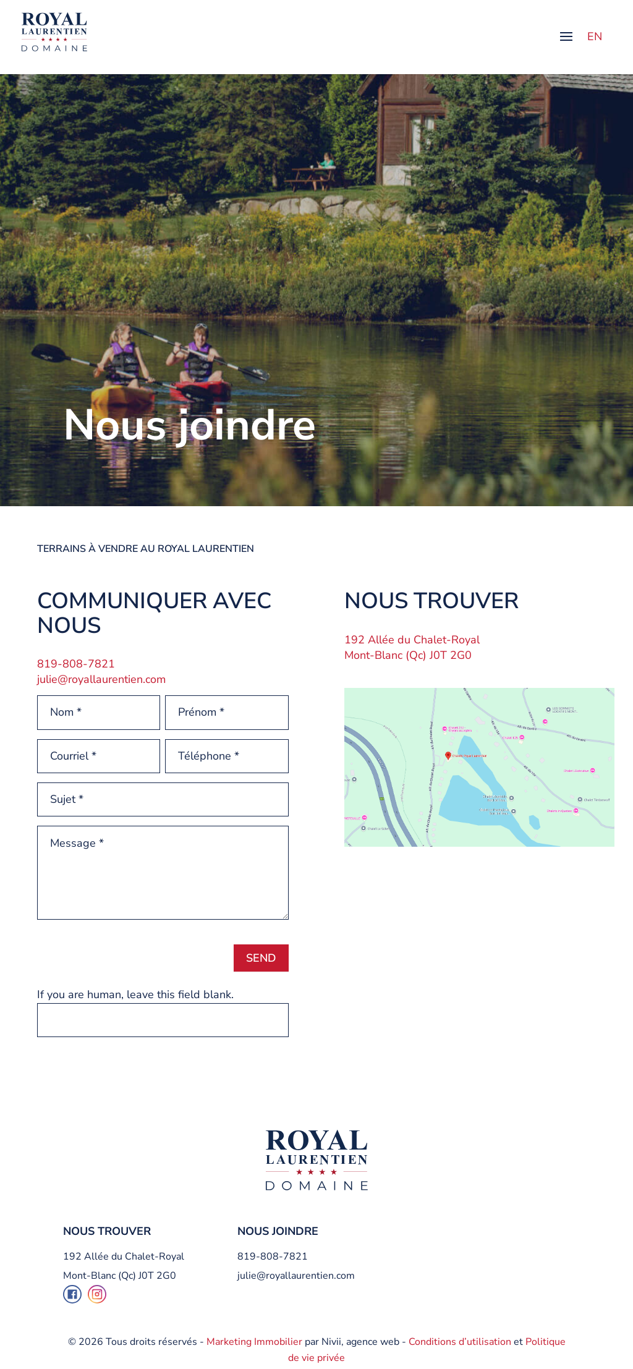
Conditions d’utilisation (460, 1342)
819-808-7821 (272, 1256)
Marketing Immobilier (254, 1342)
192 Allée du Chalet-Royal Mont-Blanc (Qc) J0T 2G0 (412, 647)
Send (261, 958)
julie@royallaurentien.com (101, 679)
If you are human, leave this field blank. (135, 994)
